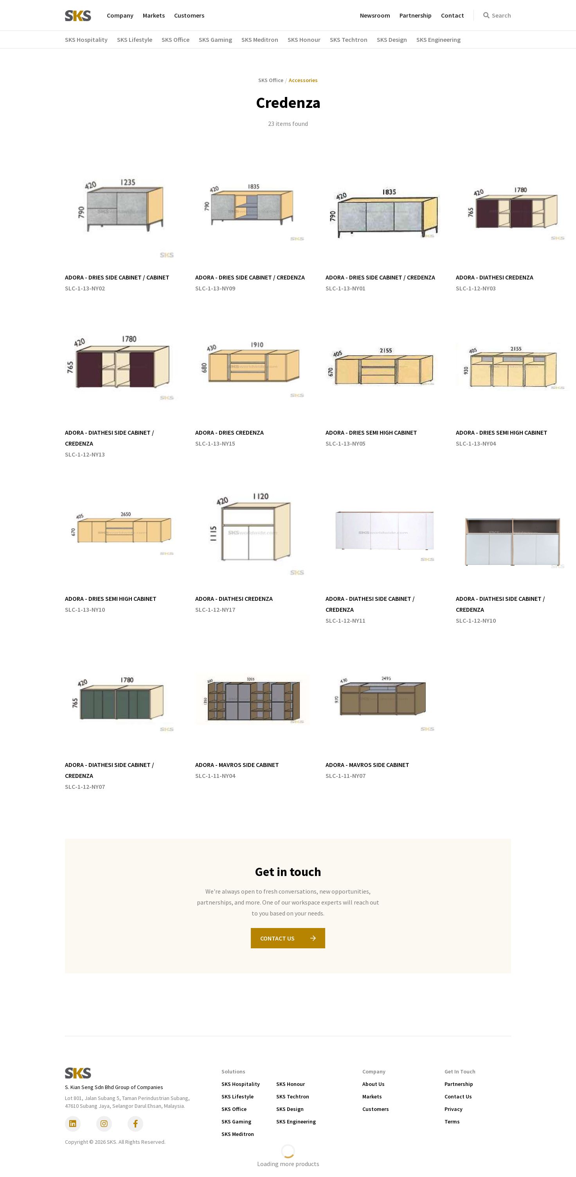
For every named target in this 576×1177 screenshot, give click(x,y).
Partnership (416, 15)
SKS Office (234, 1109)
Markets (154, 15)
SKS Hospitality (240, 1083)
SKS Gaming (236, 1121)
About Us (373, 1083)
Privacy (454, 1109)
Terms (452, 1121)
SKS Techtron (292, 1096)
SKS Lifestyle (237, 1096)
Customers (189, 15)
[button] (91, 39)
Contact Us (458, 1096)
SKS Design (290, 1109)
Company (120, 15)
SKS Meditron (237, 1134)
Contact (452, 15)
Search (497, 15)
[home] (78, 15)
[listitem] (122, 224)
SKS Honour (290, 1083)
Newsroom (375, 15)
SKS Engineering (296, 1121)
